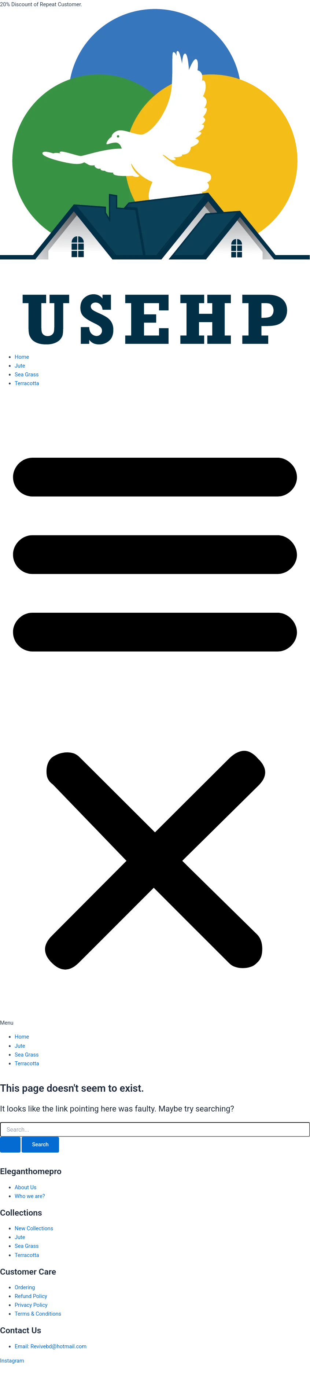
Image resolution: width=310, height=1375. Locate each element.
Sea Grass (27, 374)
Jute (20, 365)
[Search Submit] (10, 1145)
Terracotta (27, 383)
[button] (155, 710)
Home (22, 357)
